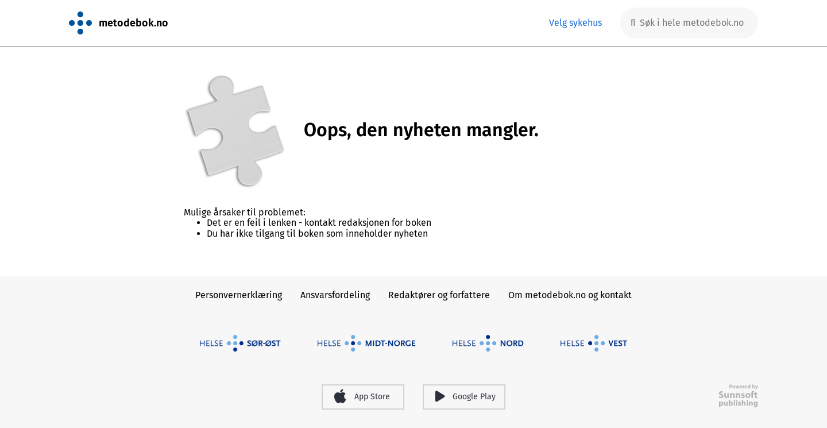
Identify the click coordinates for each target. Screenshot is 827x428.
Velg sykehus (575, 22)
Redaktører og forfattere (439, 295)
